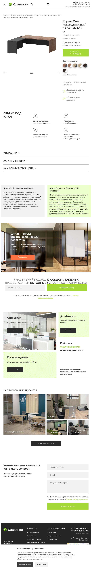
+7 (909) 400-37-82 (81, 4)
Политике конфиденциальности (77, 499)
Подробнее (22, 257)
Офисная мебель (33, 532)
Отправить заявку (66, 288)
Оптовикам (67, 82)
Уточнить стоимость (75, 53)
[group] (31, 44)
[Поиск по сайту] (31, 4)
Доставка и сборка (34, 539)
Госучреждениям (80, 82)
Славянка (18, 4)
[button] (4, 72)
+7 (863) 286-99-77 (81, 2)
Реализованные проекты (36, 542)
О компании (31, 536)
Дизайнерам (67, 84)
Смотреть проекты (46, 443)
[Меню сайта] (4, 4)
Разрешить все (25, 565)
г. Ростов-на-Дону (77, 6)
